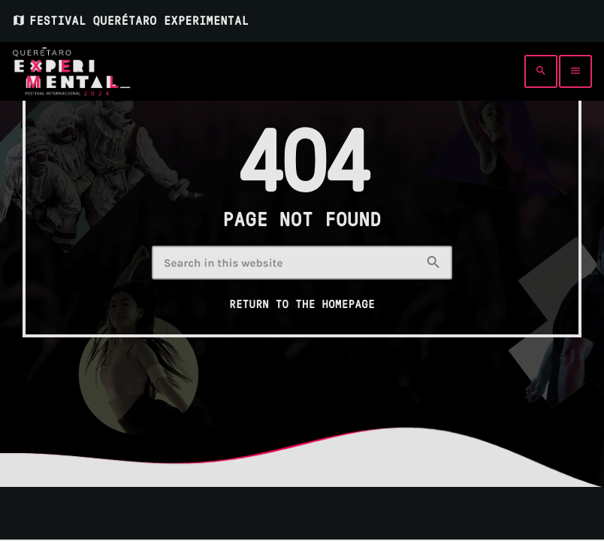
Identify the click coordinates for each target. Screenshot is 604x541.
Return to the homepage (302, 304)
